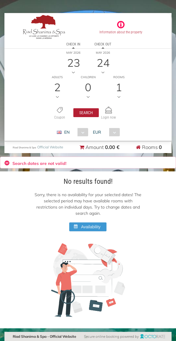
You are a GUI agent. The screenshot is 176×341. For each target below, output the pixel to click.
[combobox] (75, 132)
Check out (102, 44)
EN (67, 132)
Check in (73, 44)
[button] (86, 112)
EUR (97, 132)
